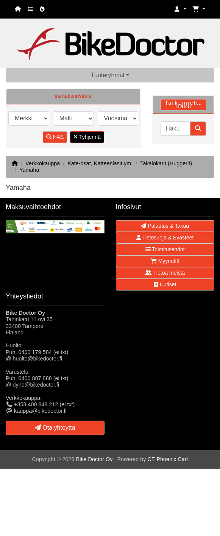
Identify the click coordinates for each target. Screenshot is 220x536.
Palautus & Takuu (165, 226)
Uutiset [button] (165, 284)
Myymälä (165, 261)
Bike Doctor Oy (94, 459)
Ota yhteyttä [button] (55, 427)
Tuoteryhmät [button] (108, 75)
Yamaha (29, 170)
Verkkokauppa (42, 163)
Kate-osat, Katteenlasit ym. (100, 163)
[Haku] (175, 128)
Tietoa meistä (165, 273)
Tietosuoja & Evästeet (164, 238)
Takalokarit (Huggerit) (166, 163)
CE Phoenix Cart (167, 459)
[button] (180, 9)
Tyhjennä (86, 137)
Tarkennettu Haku (183, 104)
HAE (55, 137)
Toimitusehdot (165, 249)
